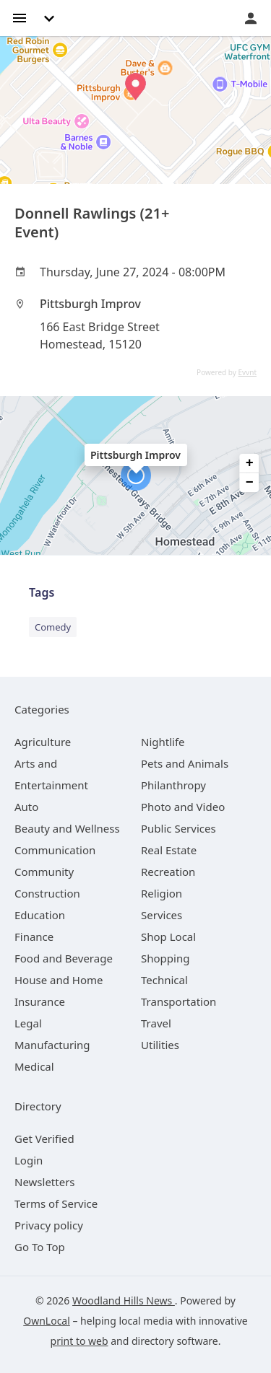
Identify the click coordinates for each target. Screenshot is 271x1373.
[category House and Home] (58, 980)
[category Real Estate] (169, 850)
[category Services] (161, 915)
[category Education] (39, 915)
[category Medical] (34, 1066)
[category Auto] (26, 806)
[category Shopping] (165, 958)
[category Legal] (28, 1023)
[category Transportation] (178, 1001)
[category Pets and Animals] (184, 763)
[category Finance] (33, 936)
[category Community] (44, 871)
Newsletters (44, 1182)
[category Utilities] (160, 1045)
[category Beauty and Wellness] (67, 828)
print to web (79, 1341)
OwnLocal (46, 1321)
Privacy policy (48, 1225)
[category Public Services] (178, 828)
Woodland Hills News (123, 1300)
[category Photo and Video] (183, 806)
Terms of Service (56, 1203)
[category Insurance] (39, 1001)
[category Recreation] (168, 871)
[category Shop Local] (168, 936)
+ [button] (250, 463)
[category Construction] (47, 893)
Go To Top (39, 1247)
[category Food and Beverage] (63, 958)
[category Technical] (164, 980)
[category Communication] (54, 850)
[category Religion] (161, 893)
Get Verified (44, 1138)
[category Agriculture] (42, 741)
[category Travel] (156, 1023)
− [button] (250, 482)
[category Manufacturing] (52, 1045)
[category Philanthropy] (173, 785)
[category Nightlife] (163, 741)
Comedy (53, 626)
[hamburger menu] (19, 17)
